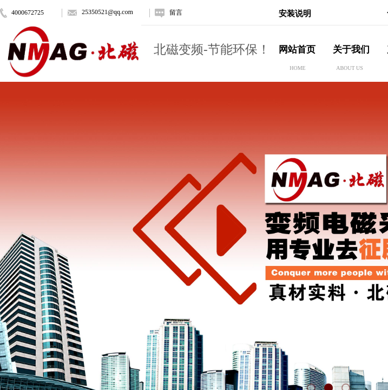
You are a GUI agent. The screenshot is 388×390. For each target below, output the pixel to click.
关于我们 (351, 49)
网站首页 (297, 49)
